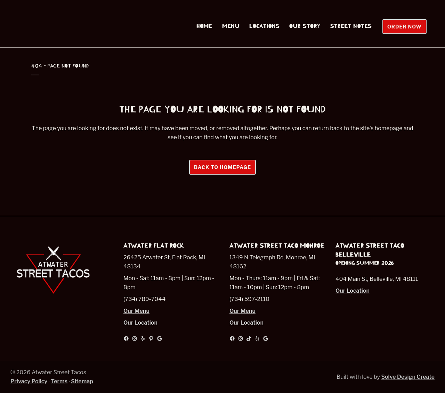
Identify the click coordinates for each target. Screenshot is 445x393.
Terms (59, 381)
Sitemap (82, 381)
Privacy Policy (28, 381)
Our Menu (136, 311)
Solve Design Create (408, 377)
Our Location (140, 322)
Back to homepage (222, 167)
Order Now (401, 27)
